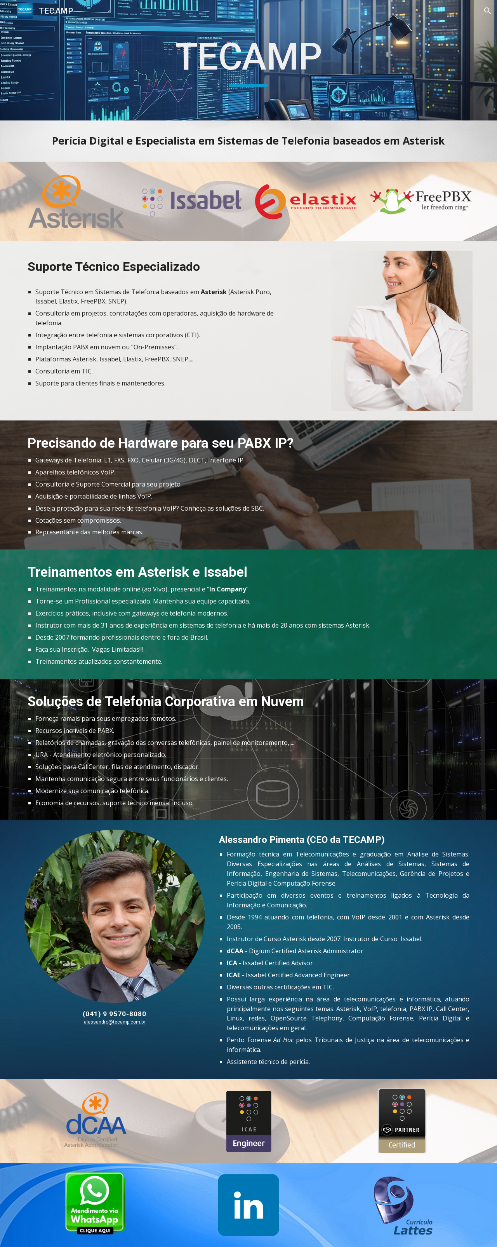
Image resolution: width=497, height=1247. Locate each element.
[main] (248, 60)
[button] (487, 11)
